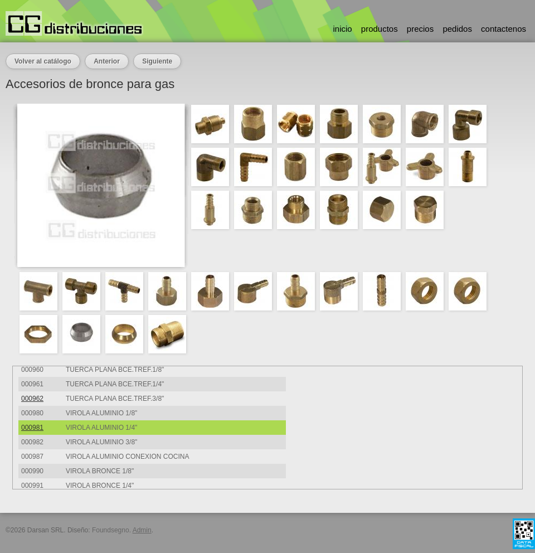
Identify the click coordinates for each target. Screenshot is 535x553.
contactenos (503, 28)
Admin (142, 530)
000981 (32, 427)
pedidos (457, 28)
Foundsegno (110, 530)
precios (420, 28)
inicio (342, 28)
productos (379, 28)
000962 (32, 398)
